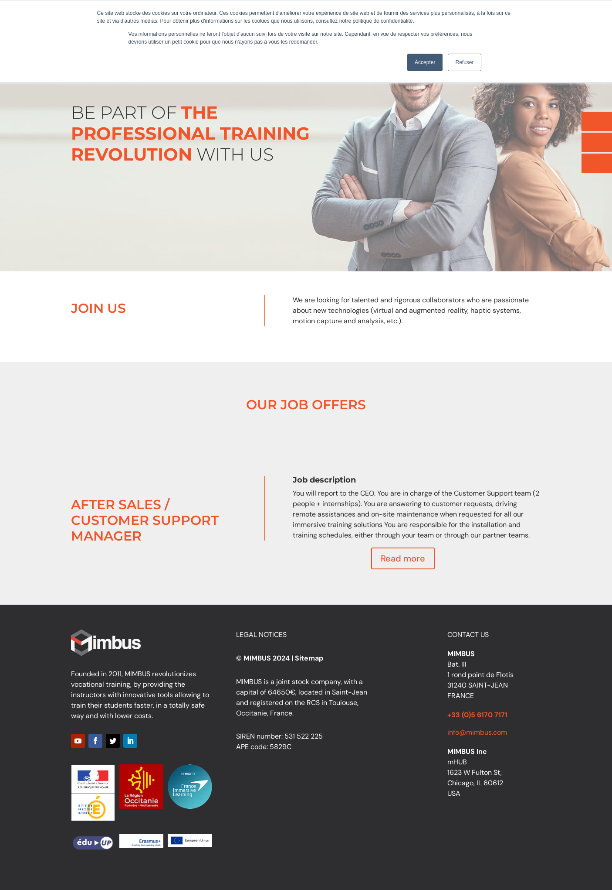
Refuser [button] (464, 62)
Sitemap (309, 658)
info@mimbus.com (477, 732)
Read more (403, 558)
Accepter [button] (425, 62)
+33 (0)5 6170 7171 (477, 714)
